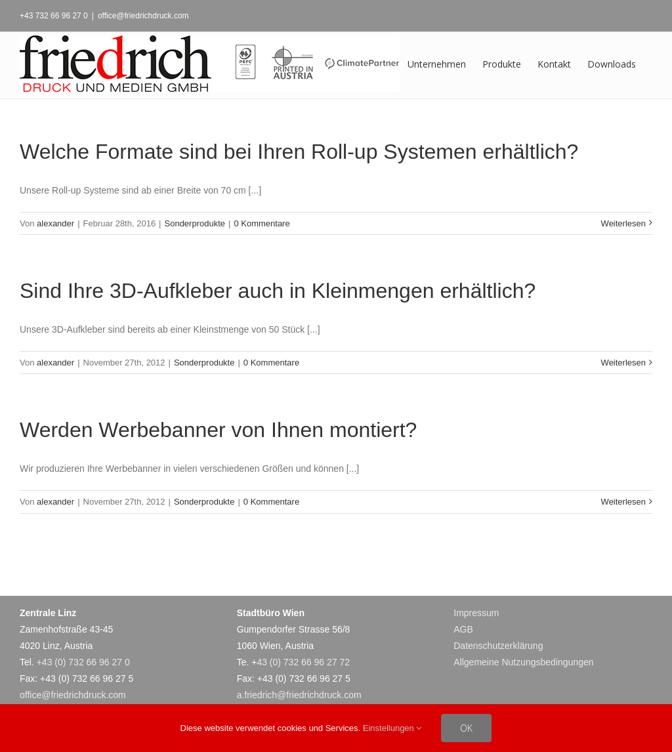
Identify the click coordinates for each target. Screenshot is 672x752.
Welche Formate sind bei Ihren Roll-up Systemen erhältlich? (299, 151)
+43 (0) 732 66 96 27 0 (83, 662)
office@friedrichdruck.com (143, 15)
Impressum (476, 613)
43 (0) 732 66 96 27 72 (303, 662)
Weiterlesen (623, 223)
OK (466, 728)
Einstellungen (392, 728)
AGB (463, 629)
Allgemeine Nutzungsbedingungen (523, 662)
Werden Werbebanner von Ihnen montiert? (218, 430)
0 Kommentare (261, 223)
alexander (55, 223)
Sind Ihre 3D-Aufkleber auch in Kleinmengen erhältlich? (278, 291)
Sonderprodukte (195, 223)
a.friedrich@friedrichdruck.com (299, 695)
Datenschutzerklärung (498, 645)
